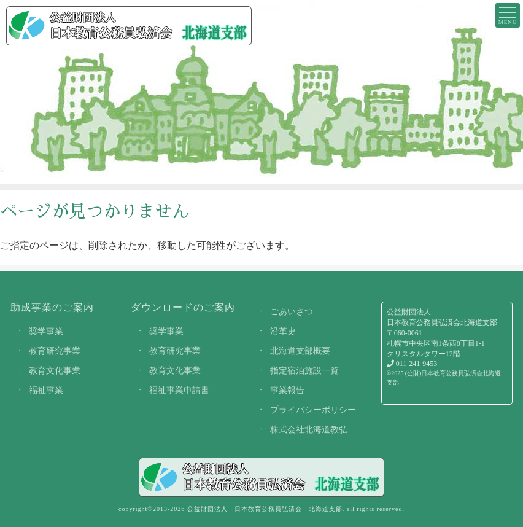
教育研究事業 (54, 351)
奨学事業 (46, 331)
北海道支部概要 (300, 351)
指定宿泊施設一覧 (304, 370)
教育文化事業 (54, 370)
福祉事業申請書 (179, 390)
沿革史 (283, 331)
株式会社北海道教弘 (308, 429)
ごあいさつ (291, 311)
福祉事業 (46, 390)
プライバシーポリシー (313, 410)
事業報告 (287, 390)
